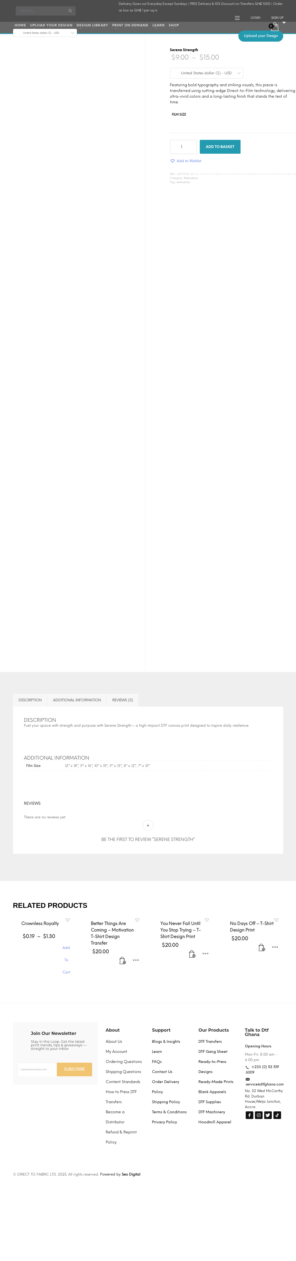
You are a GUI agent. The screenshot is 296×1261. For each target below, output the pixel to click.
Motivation (191, 178)
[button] (185, 161)
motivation (183, 182)
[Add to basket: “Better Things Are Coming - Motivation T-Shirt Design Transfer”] (125, 963)
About (113, 1030)
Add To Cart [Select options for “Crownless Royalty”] (66, 950)
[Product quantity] (183, 147)
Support (161, 1030)
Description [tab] (30, 700)
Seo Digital (131, 1174)
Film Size (179, 114)
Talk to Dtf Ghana (257, 1032)
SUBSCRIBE (74, 1069)
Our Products (213, 1030)
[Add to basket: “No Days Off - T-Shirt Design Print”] (264, 950)
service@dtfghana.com (265, 1084)
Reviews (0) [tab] (122, 700)
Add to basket (220, 147)
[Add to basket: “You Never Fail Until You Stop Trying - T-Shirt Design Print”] (194, 957)
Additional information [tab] (77, 700)
